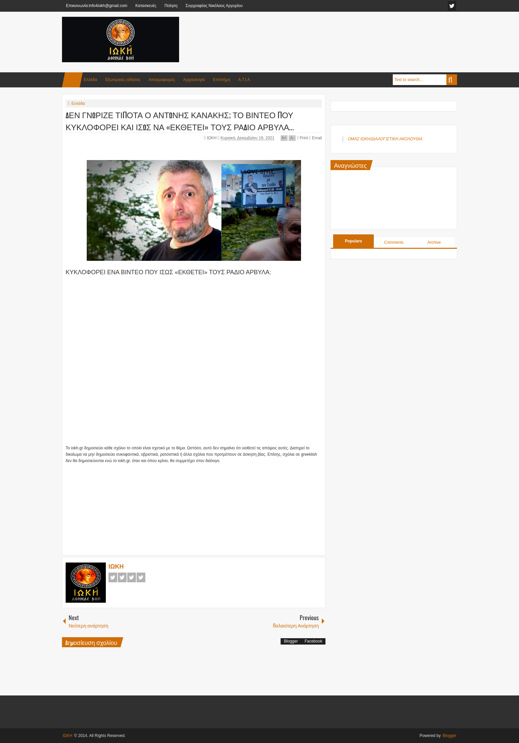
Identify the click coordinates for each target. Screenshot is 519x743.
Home (72, 79)
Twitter (122, 577)
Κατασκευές (145, 5)
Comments (393, 242)
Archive (434, 242)
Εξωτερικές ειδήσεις (122, 79)
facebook (452, 6)
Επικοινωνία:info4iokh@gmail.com (96, 5)
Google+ (131, 577)
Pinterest (141, 577)
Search (451, 79)
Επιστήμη (221, 79)
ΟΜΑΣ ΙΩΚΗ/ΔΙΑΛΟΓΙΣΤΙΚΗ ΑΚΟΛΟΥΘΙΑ (385, 139)
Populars (353, 241)
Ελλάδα (90, 79)
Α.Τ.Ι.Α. (244, 79)
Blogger (291, 641)
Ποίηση (170, 5)
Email (315, 138)
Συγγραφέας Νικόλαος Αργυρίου (214, 5)
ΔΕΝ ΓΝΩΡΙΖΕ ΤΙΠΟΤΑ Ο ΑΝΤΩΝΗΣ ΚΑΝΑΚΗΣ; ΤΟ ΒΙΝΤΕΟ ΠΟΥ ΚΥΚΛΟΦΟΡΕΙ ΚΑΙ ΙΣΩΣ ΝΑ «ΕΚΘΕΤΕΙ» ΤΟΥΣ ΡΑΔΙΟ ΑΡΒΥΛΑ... (180, 120)
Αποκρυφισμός (162, 79)
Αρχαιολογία (194, 79)
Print (302, 138)
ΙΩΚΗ (212, 138)
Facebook (112, 577)
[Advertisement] (335, 33)
